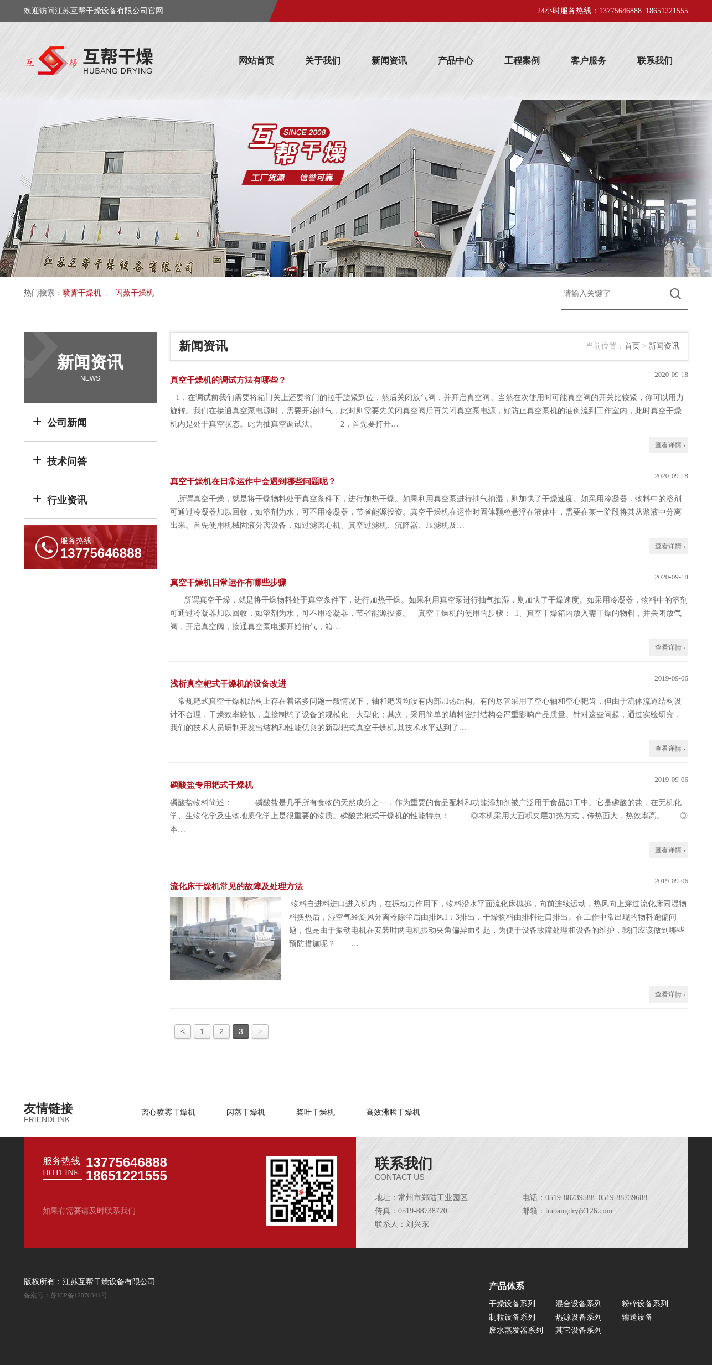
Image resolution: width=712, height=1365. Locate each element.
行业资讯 (60, 498)
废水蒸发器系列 (516, 1330)
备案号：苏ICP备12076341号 (65, 1295)
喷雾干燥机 (82, 293)
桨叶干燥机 (315, 1112)
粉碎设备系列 (645, 1304)
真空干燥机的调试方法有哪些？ (228, 380)
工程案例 (522, 60)
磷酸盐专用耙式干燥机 (211, 785)
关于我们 (322, 60)
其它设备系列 (578, 1330)
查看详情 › (670, 445)
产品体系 (506, 1286)
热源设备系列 (578, 1317)
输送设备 (637, 1317)
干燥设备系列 (512, 1304)
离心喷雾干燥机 (168, 1112)
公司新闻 (60, 420)
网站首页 (256, 60)
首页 (632, 346)
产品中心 (455, 60)
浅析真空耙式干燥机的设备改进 (228, 683)
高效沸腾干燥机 (393, 1112)
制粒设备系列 (512, 1317)
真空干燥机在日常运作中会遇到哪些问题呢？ (253, 481)
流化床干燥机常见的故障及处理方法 (236, 886)
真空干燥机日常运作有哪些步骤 (228, 582)
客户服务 (588, 60)
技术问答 (60, 459)
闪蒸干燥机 (134, 293)
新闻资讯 (389, 60)
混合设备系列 (578, 1304)
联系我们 (655, 60)
